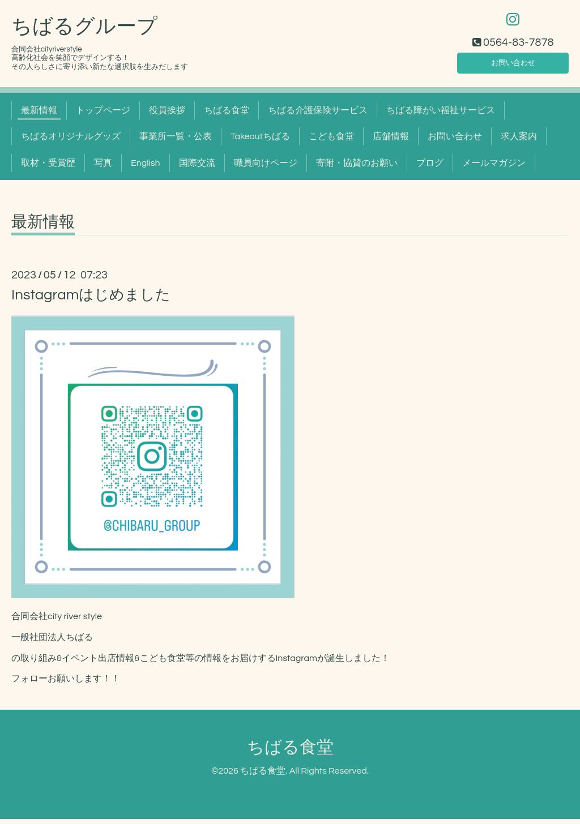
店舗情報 (391, 141)
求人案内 (519, 141)
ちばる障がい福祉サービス (440, 115)
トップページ (103, 115)
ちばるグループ (84, 31)
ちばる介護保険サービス (318, 115)
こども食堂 (331, 141)
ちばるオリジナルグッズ (71, 141)
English (145, 168)
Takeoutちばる (260, 141)
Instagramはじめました (90, 300)
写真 (103, 168)
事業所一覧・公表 (175, 141)
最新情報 (39, 115)
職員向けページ (265, 168)
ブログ (429, 168)
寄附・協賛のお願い (357, 168)
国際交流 (197, 168)
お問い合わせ (513, 65)
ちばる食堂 (226, 115)
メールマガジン (494, 168)
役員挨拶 (167, 115)
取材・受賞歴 (48, 168)
